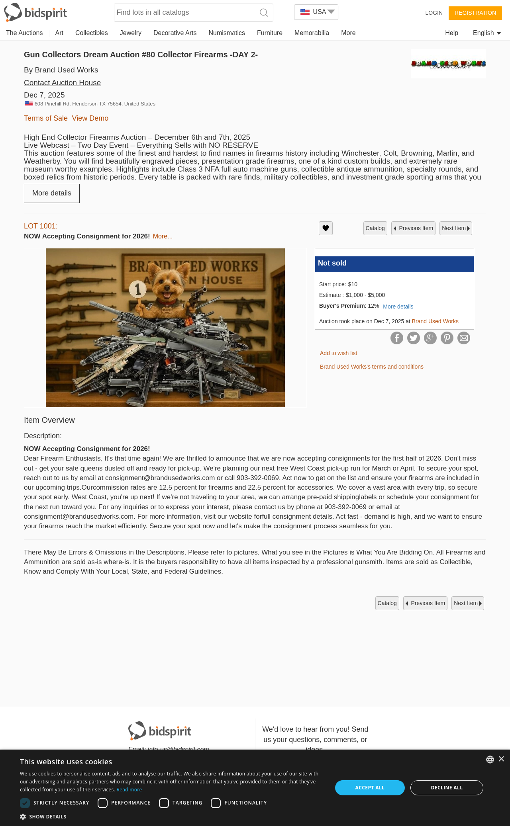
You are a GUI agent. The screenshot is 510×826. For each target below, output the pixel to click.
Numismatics (226, 32)
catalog (375, 228)
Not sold (332, 263)
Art (59, 32)
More (348, 32)
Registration (475, 13)
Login (434, 13)
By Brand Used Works (61, 70)
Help (451, 32)
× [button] (501, 759)
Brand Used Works (435, 321)
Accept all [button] (370, 787)
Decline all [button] (447, 787)
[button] (171, 816)
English (487, 32)
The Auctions (24, 32)
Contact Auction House (62, 82)
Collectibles (91, 32)
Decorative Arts (174, 32)
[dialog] (255, 788)
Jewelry (130, 32)
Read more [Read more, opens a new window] (129, 789)
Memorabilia (311, 32)
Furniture (269, 32)
